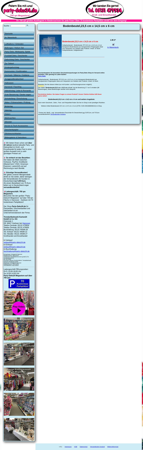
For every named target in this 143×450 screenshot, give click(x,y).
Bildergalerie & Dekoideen (15, 137)
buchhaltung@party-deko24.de (16, 251)
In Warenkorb (113, 46)
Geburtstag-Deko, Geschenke (17, 59)
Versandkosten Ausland (58, 114)
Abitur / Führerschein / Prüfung (17, 102)
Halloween (9, 83)
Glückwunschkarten (13, 133)
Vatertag (8, 110)
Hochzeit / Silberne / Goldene (17, 75)
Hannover (26, 223)
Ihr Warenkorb (11, 37)
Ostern (7, 114)
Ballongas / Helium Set (14, 48)
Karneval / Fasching (13, 87)
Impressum (68, 447)
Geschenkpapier (11, 130)
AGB (75, 447)
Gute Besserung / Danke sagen (18, 95)
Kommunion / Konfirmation (16, 71)
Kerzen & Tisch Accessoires (16, 126)
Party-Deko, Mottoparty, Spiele (17, 52)
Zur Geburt (9, 63)
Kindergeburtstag (12, 67)
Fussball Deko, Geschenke (16, 56)
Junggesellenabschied (14, 79)
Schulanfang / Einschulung (16, 98)
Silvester (8, 122)
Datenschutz (83, 447)
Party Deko (42, 76)
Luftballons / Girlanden (14, 44)
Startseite (9, 34)
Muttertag (9, 106)
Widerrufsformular (112, 447)
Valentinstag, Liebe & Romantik (18, 91)
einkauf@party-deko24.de (14, 247)
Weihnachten (10, 118)
